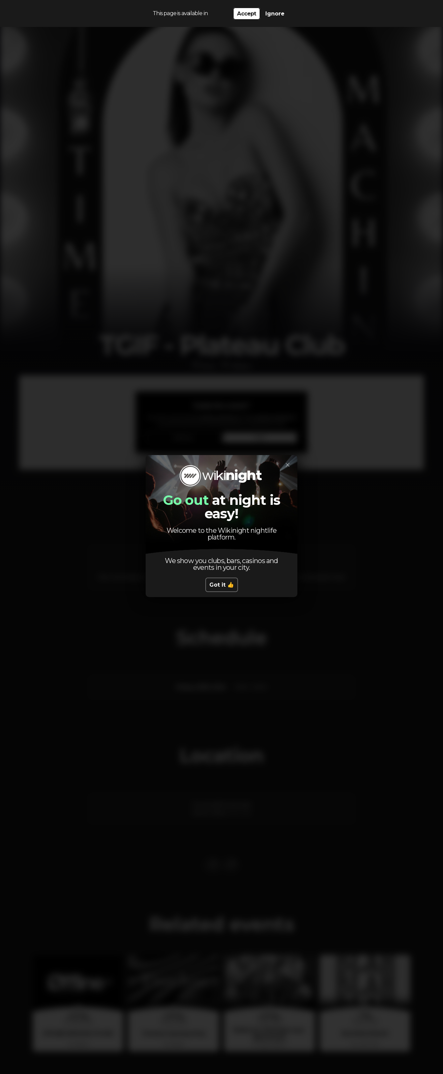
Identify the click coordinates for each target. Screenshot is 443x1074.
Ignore (275, 13)
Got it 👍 (221, 585)
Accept (246, 13)
